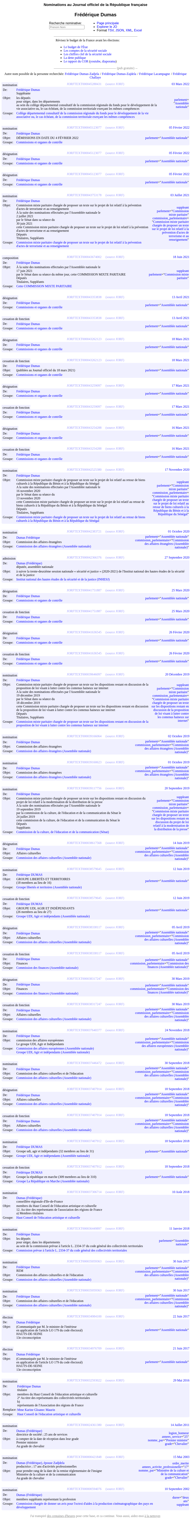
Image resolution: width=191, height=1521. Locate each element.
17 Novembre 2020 (177, 469)
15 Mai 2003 (181, 1457)
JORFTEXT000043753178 (84, 195)
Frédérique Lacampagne (154, 74)
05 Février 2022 (179, 127)
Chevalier (181, 1443)
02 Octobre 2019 (178, 736)
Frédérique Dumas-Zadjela (82, 74)
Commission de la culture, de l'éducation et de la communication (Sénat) (62, 832)
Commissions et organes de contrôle (39, 142)
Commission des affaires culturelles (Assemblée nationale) (53, 857)
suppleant (183, 207)
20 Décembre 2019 (177, 674)
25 (185, 1436)
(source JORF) (115, 84)
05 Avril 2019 (180, 927)
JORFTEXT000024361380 (84, 1425)
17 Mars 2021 (180, 385)
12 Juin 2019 (181, 869)
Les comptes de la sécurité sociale (85, 50)
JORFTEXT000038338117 (84, 927)
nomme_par (155, 1440)
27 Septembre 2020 (177, 557)
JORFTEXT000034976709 (84, 1348)
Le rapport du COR (76, 61)
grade (168, 1443)
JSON (120, 30)
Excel (138, 30)
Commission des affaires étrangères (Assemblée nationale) (53, 546)
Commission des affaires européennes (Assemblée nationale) (55, 1048)
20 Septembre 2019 (177, 788)
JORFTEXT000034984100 (84, 1316)
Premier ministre (176, 1440)
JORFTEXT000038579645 (84, 869)
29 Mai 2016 (181, 1380)
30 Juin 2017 (181, 1261)
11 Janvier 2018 (179, 1228)
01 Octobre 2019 (178, 762)
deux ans (186, 1499)
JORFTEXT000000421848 (84, 1457)
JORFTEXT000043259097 (84, 385)
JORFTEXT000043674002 (84, 257)
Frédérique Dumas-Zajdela (119, 74)
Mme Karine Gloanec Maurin (38, 1409)
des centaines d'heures (61, 1516)
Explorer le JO (107, 26)
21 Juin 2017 (181, 1348)
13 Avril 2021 (180, 297)
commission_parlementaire (170, 218)
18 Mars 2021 (180, 339)
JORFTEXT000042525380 (84, 469)
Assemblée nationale (182, 105)
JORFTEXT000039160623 (84, 762)
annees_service (171, 1436)
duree (176, 1497)
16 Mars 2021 (180, 427)
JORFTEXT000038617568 (84, 843)
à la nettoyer (152, 1516)
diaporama (109, 61)
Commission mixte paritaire (179, 212)
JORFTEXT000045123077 (84, 127)
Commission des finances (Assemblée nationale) (47, 968)
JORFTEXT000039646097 (84, 674)
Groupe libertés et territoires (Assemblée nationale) (49, 887)
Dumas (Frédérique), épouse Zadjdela (42, 1463)
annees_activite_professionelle (161, 1467)
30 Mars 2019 (180, 978)
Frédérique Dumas (30, 89)
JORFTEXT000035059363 (84, 1261)
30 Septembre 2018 (177, 1063)
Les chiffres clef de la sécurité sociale (88, 54)
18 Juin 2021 (181, 257)
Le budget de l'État (76, 47)
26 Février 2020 (179, 632)
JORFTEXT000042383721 (84, 531)
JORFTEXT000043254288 (84, 427)
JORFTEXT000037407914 (84, 1089)
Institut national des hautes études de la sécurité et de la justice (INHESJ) (63, 579)
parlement (180, 99)
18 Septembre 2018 (177, 1089)
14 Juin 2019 (181, 843)
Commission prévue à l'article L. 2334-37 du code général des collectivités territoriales (71, 1250)
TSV (111, 30)
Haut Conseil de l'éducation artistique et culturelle (48, 1217)
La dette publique (75, 57)
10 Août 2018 (180, 1192)
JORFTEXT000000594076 (84, 1489)
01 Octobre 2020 (178, 531)
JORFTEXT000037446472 (84, 1063)
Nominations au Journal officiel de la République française (95, 5)
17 (185, 1467)
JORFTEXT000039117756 (84, 788)
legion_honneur (179, 1433)
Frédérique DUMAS (31, 874)
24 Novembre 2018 (177, 1030)
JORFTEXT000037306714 (84, 1192)
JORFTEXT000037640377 (84, 1030)
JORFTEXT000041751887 (84, 590)
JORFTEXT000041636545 (84, 632)
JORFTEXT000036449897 (84, 1228)
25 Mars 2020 (180, 590)
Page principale (108, 23)
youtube (95, 61)
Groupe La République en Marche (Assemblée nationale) (52, 1181)
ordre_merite (180, 1463)
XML (129, 30)
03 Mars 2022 (180, 84)
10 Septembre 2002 (177, 1489)
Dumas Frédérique (30, 537)
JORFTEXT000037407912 (84, 1141)
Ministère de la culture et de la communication (173, 1472)
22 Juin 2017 (181, 1316)
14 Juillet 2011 (179, 1425)
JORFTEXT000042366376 (84, 557)
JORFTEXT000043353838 (84, 297)
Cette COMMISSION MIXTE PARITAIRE (44, 286)
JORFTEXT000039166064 (84, 736)
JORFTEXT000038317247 (84, 978)
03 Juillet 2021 (179, 195)
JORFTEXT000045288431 (84, 84)
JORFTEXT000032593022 (84, 1380)
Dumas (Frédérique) (31, 563)
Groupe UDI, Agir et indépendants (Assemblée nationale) (53, 916)
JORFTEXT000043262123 (84, 339)
